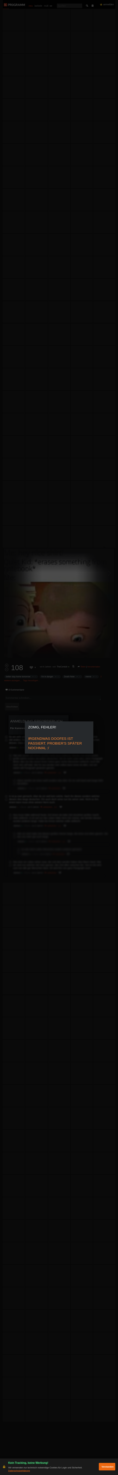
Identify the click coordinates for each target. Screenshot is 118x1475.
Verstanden (108, 1466)
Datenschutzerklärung (19, 1470)
